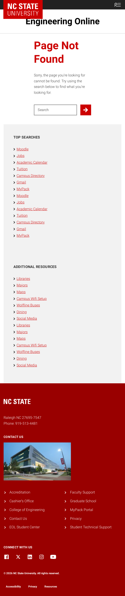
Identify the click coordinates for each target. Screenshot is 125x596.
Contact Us (18, 518)
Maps (21, 292)
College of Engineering (27, 510)
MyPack (23, 189)
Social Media (27, 318)
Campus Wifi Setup (32, 299)
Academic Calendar (32, 162)
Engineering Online (63, 21)
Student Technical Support (91, 527)
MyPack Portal (81, 510)
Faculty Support (82, 492)
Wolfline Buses (28, 305)
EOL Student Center (24, 527)
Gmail (21, 182)
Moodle (23, 149)
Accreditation (19, 492)
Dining (22, 312)
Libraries (23, 279)
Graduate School (83, 501)
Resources (50, 586)
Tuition (22, 169)
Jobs (20, 156)
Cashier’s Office (21, 501)
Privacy (76, 518)
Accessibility (13, 586)
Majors (22, 285)
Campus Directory (31, 176)
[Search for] (55, 110)
